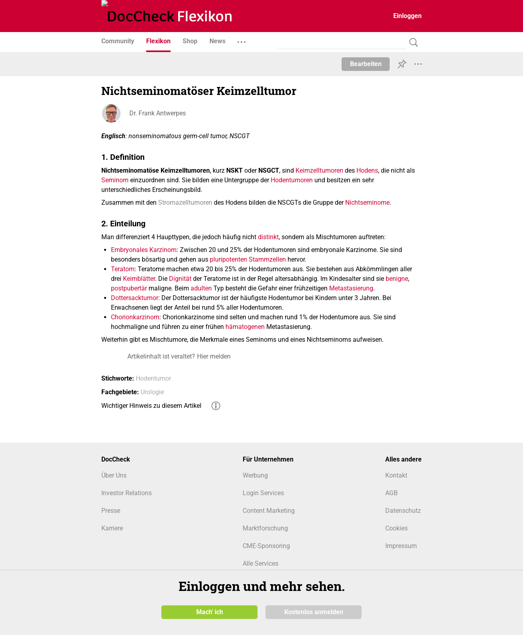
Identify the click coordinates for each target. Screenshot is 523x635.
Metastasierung (351, 288)
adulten (201, 288)
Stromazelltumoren (185, 202)
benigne (397, 278)
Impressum (401, 546)
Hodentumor (153, 378)
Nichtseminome (367, 202)
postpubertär (129, 288)
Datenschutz (403, 510)
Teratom (123, 269)
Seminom (115, 180)
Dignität (180, 278)
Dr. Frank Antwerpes (157, 113)
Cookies (396, 528)
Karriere (112, 528)
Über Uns (114, 475)
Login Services (263, 493)
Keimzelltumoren (319, 170)
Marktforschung (265, 528)
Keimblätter (139, 278)
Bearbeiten (366, 64)
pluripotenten (228, 259)
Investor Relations (126, 493)
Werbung (255, 475)
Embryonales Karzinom (144, 250)
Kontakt (396, 475)
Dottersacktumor (134, 298)
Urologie (152, 392)
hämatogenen (245, 327)
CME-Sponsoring (266, 546)
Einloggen (407, 16)
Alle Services (260, 563)
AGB (391, 493)
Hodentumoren (292, 180)
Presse (110, 510)
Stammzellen (267, 259)
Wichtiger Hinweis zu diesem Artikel (151, 405)
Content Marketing (269, 510)
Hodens (367, 170)
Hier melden (214, 356)
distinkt (268, 237)
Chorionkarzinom (135, 317)
